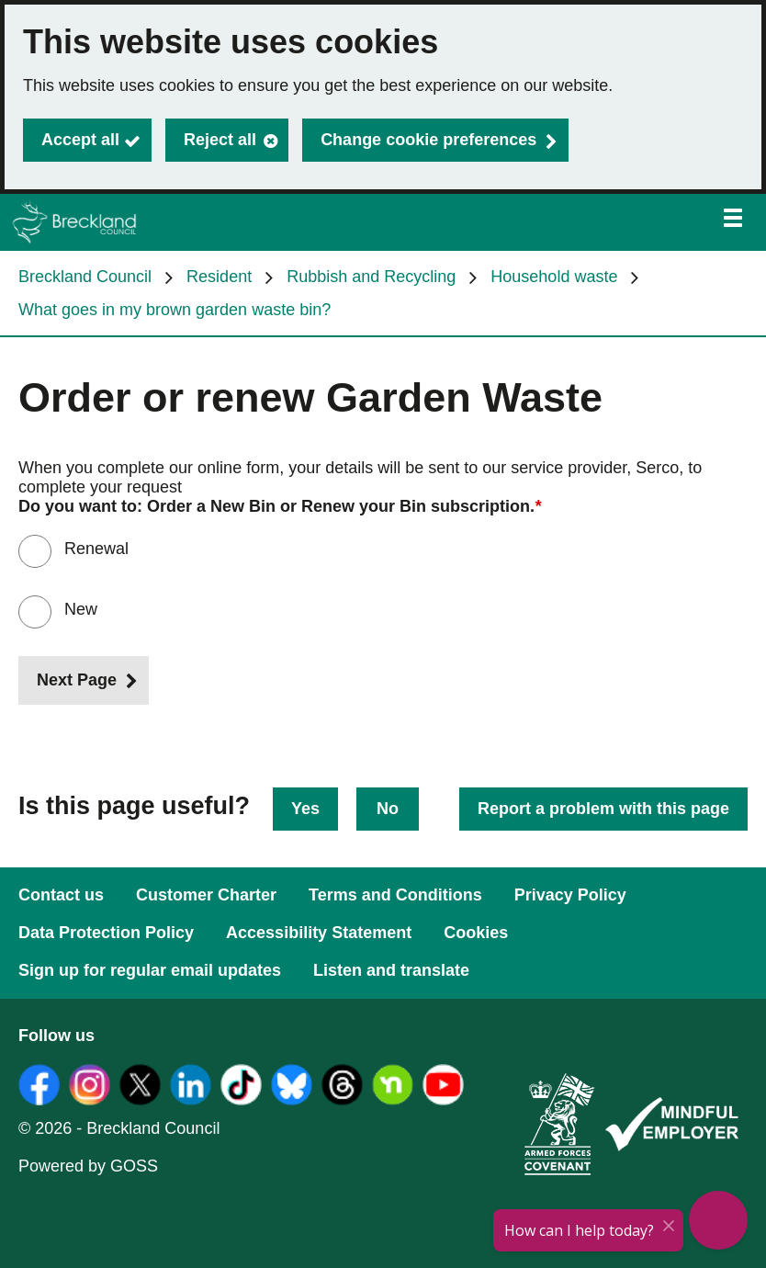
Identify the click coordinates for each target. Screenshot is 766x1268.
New (80, 609)
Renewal (96, 548)
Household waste (553, 276)
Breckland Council (85, 276)
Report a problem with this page (603, 808)
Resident (219, 276)
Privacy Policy (570, 895)
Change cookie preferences (428, 139)
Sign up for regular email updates (149, 970)
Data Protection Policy (106, 932)
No (388, 808)
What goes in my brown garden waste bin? (174, 309)
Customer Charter (206, 895)
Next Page (77, 680)
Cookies (476, 932)
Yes (305, 808)
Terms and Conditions (395, 895)
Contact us (61, 895)
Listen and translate (391, 970)
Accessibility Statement (318, 932)
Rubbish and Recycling (371, 276)
